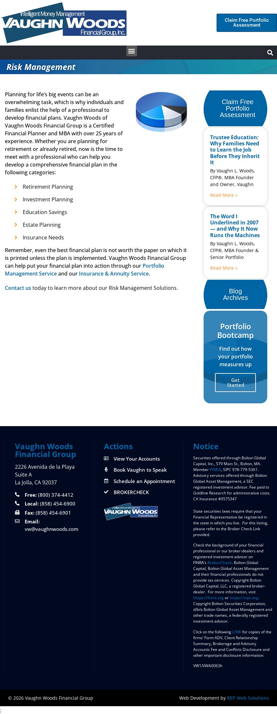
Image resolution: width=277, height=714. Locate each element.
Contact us (18, 287)
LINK (236, 632)
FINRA (215, 469)
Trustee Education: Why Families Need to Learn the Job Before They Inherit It (235, 150)
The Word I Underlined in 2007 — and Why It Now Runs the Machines (235, 226)
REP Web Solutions (248, 698)
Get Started (235, 382)
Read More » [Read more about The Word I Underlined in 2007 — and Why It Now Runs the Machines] (223, 268)
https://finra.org (208, 597)
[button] (131, 51)
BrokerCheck (220, 562)
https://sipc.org (244, 597)
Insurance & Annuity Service (114, 273)
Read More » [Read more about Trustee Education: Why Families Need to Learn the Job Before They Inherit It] (223, 195)
